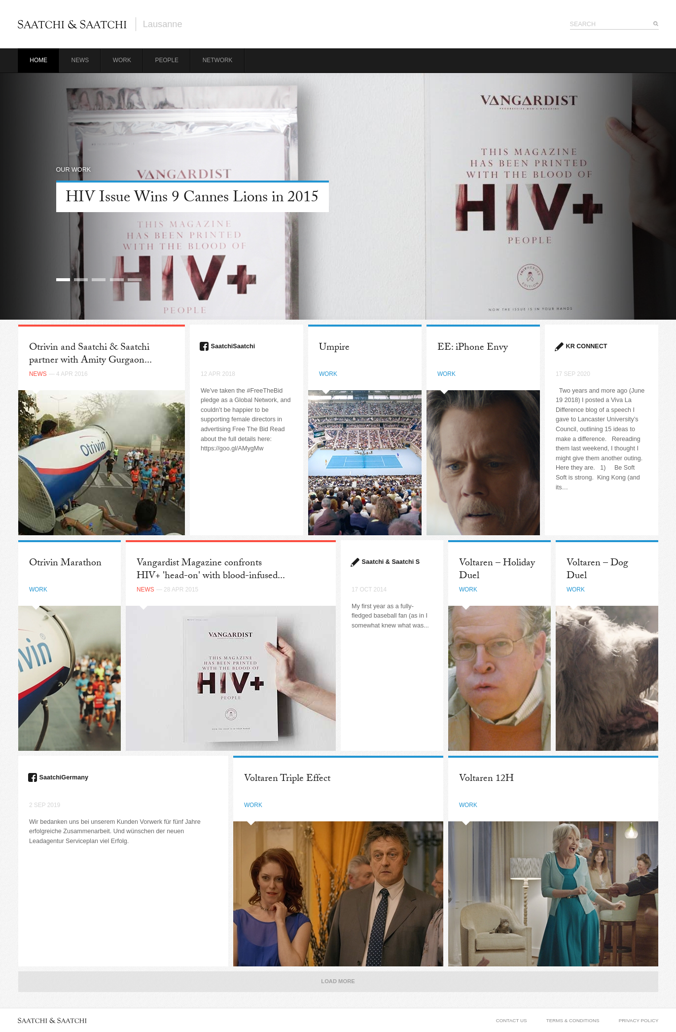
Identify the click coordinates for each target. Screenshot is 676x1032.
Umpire (334, 348)
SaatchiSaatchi (233, 346)
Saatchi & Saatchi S (391, 561)
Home (38, 60)
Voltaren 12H (486, 779)
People (166, 60)
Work (122, 60)
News (80, 60)
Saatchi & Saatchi (72, 24)
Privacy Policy (639, 1020)
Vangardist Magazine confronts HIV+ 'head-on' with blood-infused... (211, 570)
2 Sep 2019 (44, 805)
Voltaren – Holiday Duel (497, 570)
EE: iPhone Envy (472, 348)
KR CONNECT (586, 346)
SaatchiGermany (63, 777)
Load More (338, 981)
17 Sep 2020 (573, 373)
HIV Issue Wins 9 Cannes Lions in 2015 (192, 199)
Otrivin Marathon (65, 563)
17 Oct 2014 (369, 589)
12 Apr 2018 (218, 373)
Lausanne (162, 24)
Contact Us (511, 1020)
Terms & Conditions (573, 1020)
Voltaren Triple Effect (287, 779)
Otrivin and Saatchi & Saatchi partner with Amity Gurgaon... (90, 354)
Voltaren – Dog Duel (597, 570)
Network (218, 60)
